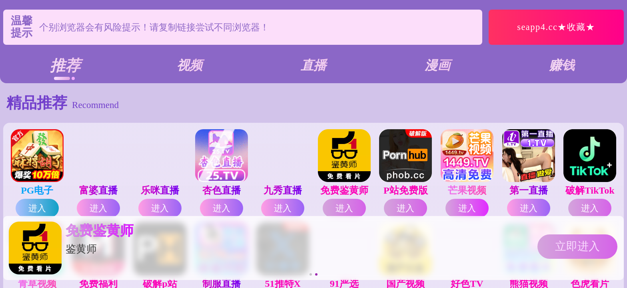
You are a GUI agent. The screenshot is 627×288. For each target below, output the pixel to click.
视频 (189, 65)
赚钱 (562, 65)
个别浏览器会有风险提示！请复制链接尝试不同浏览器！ (154, 27)
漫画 (437, 65)
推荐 (65, 65)
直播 (313, 65)
